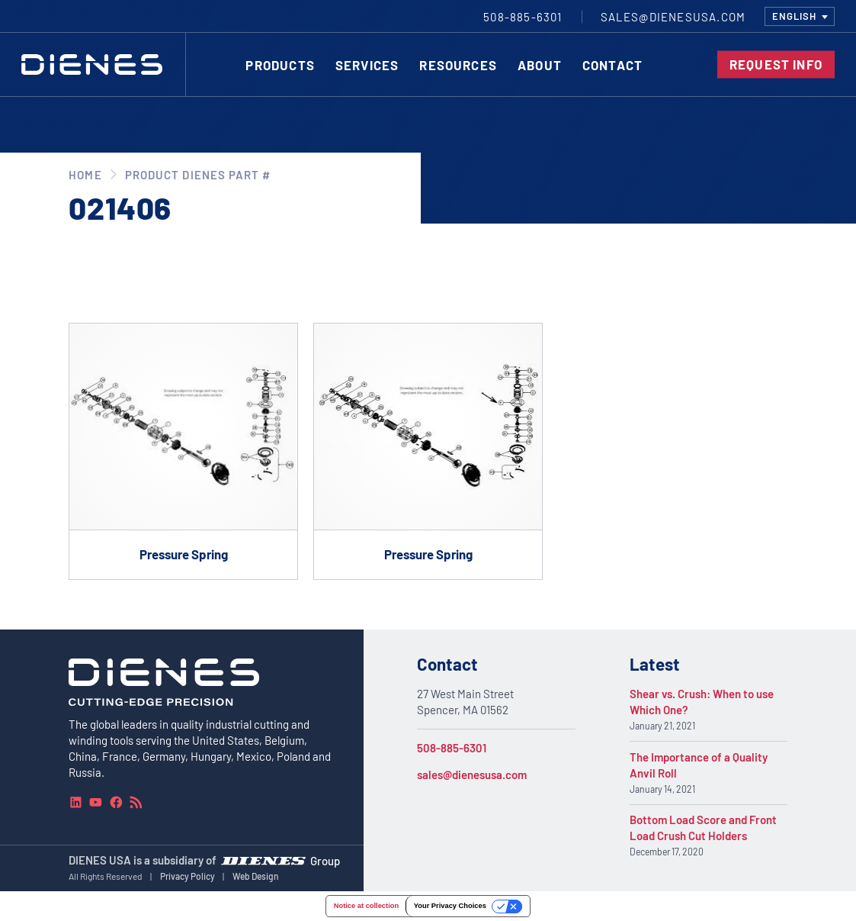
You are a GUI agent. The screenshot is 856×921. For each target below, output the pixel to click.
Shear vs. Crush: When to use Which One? (702, 702)
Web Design (255, 876)
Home (85, 175)
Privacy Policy (187, 876)
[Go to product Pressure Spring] (183, 451)
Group (325, 861)
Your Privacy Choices (450, 906)
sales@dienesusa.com (472, 774)
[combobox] (800, 16)
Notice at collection (366, 906)
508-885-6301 (451, 748)
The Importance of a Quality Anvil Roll (699, 765)
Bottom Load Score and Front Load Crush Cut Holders (703, 827)
